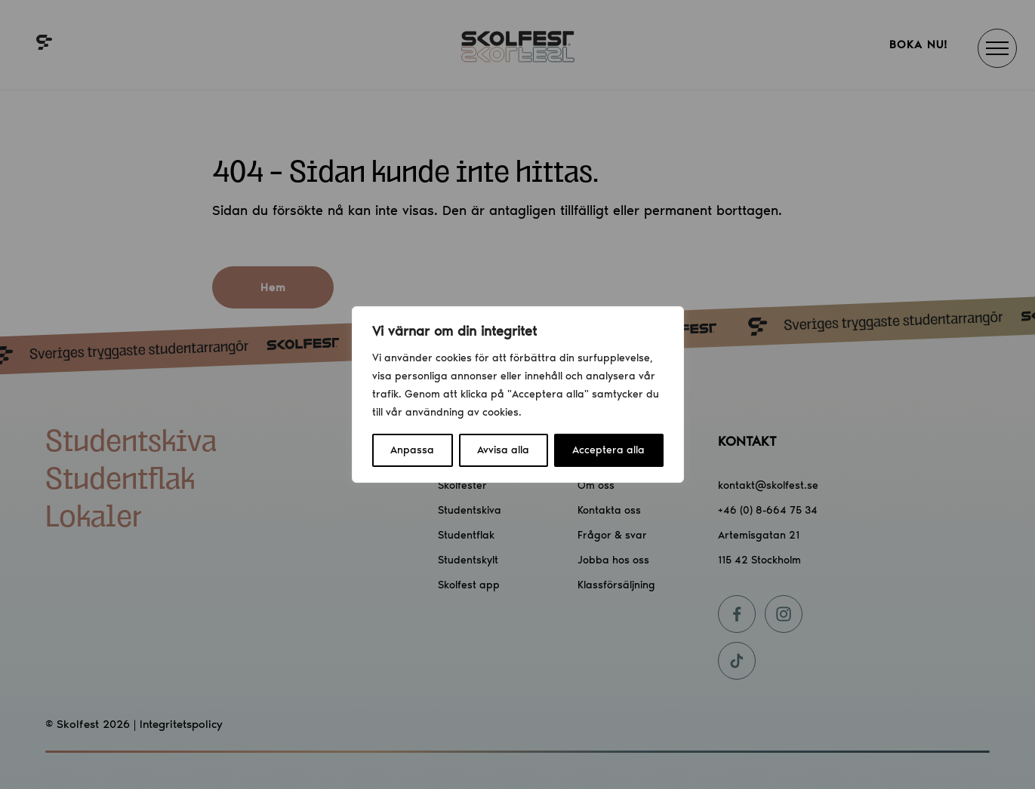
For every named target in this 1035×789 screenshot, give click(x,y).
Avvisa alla (503, 450)
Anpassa (412, 450)
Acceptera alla (608, 450)
